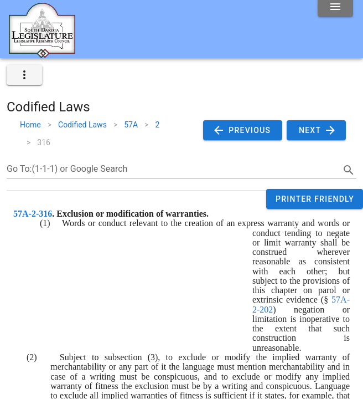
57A (131, 124)
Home (30, 124)
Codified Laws (82, 124)
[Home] (42, 54)
